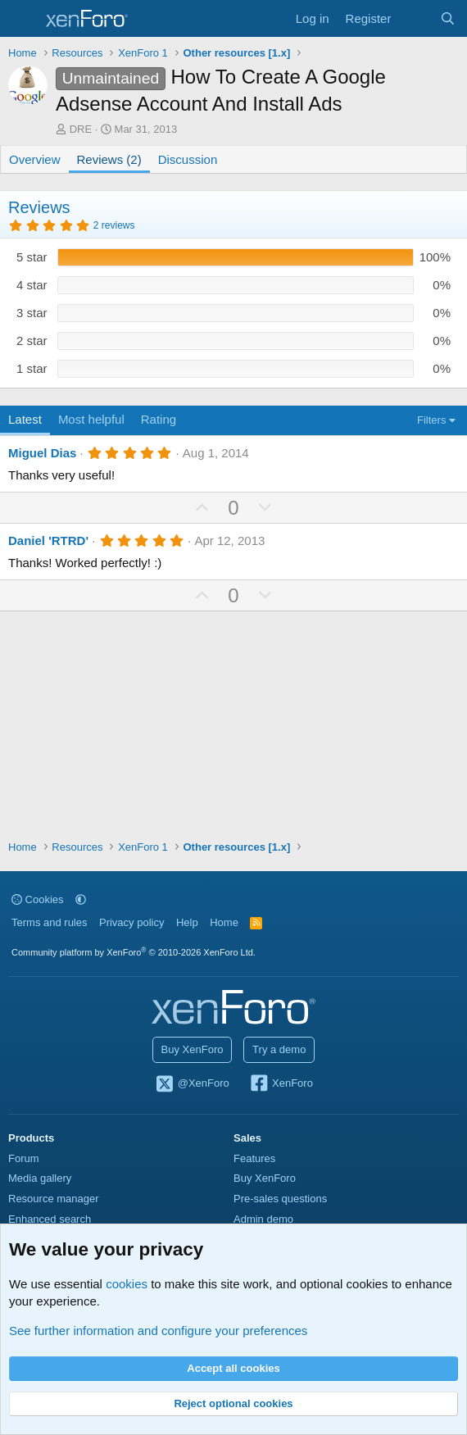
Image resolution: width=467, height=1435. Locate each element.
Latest (25, 419)
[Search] (448, 18)
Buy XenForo (192, 1049)
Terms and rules (49, 922)
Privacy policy (131, 922)
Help (187, 922)
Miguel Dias (42, 453)
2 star (32, 340)
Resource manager (53, 1198)
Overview (35, 159)
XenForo (280, 1084)
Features (254, 1158)
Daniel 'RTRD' (48, 540)
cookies (126, 1284)
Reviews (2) (109, 159)
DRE (81, 129)
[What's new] (415, 18)
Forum (23, 1158)
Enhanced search (49, 1219)
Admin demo (263, 1219)
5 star (32, 257)
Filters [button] (431, 420)
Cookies (37, 899)
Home (224, 922)
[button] (80, 899)
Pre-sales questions (280, 1198)
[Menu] (22, 18)
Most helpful (91, 419)
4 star (32, 285)
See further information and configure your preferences (158, 1330)
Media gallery (39, 1178)
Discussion (188, 159)
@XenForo (191, 1084)
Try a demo (279, 1049)
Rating (158, 419)
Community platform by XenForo (133, 952)
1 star (32, 368)
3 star (32, 313)
